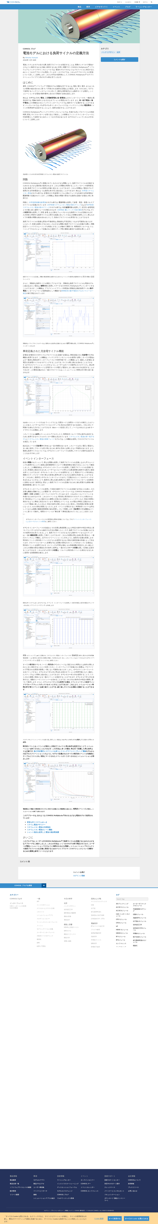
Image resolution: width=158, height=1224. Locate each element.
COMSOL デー (86, 1184)
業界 (88, 7)
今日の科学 (68, 898)
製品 (79, 7)
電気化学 (67, 920)
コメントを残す (119, 59)
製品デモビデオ (38, 1184)
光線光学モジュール (139, 918)
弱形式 (135, 945)
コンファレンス (121, 947)
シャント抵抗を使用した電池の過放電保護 (43, 832)
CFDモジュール (121, 923)
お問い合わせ (132, 1191)
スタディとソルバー (43, 919)
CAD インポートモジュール (123, 915)
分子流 (93, 908)
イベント (116, 7)
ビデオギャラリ (101, 7)
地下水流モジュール (139, 937)
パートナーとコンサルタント (114, 1191)
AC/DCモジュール (122, 910)
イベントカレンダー (87, 1187)
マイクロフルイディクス (99, 901)
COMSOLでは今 (16, 898)
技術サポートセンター (112, 1180)
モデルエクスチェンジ (64, 1191)
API (38, 901)
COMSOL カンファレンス (89, 1191)
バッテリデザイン (108, 52)
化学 (118, 52)
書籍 (34, 1194)
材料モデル (67, 931)
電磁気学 (94, 923)
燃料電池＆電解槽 (70, 913)
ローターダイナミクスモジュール (139, 905)
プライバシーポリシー (57, 1210)
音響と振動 (67, 941)
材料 (38, 943)
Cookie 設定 (98, 1218)
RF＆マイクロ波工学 (98, 926)
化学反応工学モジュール (139, 929)
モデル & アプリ (38, 1180)
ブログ (127, 7)
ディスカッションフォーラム (67, 1187)
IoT (117, 926)
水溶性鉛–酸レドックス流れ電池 (69, 210)
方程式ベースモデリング (45, 936)
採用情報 (131, 1184)
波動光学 (94, 943)
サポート (119, 2)
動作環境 (13, 1191)
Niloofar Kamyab (31, 57)
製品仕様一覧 (14, 1184)
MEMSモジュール (122, 933)
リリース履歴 (14, 1194)
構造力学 (67, 937)
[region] (79, 1218)
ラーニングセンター (144, 7)
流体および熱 (96, 898)
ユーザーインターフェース (45, 932)
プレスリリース (133, 1187)
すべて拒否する (115, 1218)
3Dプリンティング (122, 904)
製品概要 (13, 1180)
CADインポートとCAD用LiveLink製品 (18, 907)
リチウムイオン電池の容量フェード (41, 439)
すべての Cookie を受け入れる (136, 1218)
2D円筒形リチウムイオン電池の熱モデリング (64, 205)
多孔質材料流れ (96, 912)
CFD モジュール (121, 919)
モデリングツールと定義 (45, 929)
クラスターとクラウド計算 (45, 908)
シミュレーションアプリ (45, 915)
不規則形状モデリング (139, 910)
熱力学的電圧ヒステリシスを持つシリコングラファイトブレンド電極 (60, 751)
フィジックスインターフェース (47, 922)
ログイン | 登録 (79, 875)
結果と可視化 (41, 946)
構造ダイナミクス (70, 934)
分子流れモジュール (139, 921)
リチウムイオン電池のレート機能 (39, 829)
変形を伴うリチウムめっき (37, 822)
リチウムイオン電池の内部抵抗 (39, 827)
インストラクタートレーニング (68, 1184)
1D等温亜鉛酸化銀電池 (37, 202)
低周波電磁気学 (96, 933)
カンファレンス (121, 943)
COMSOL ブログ (29, 49)
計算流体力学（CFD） (98, 919)
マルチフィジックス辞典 (65, 1198)
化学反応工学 (68, 909)
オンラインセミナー (87, 1180)
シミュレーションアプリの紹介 (44, 1198)
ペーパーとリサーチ (40, 1191)
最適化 (39, 939)
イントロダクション (43, 905)
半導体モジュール (139, 933)
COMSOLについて (134, 1180)
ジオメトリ (40, 912)
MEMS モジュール (122, 930)
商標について (69, 1210)
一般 (38, 898)
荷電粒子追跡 (95, 947)
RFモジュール (120, 940)
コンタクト (128, 2)
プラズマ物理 (95, 929)
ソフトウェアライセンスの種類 (20, 1187)
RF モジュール (120, 936)
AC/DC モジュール (122, 907)
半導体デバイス (96, 940)
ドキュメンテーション (112, 1194)
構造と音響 (68, 924)
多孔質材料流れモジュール (139, 941)
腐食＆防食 (67, 916)
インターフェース (16, 903)
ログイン (145, 2)
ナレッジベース (109, 1187)
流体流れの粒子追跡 (97, 915)
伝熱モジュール (138, 914)
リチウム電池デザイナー (36, 824)
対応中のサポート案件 (112, 1184)
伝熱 (92, 905)
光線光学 (94, 936)
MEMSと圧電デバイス (71, 927)
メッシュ (40, 925)
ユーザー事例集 (38, 1187)
